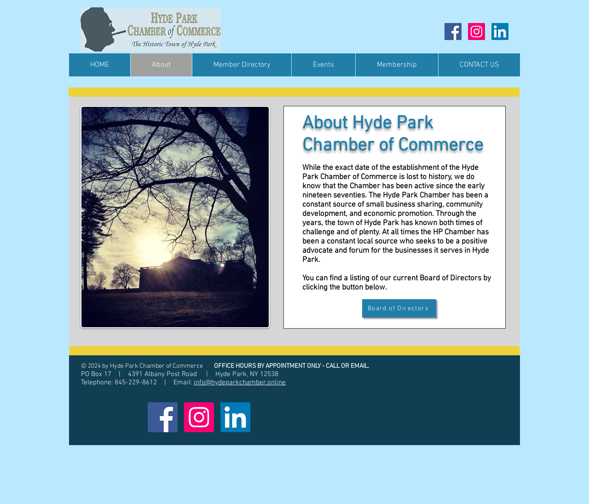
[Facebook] (453, 31)
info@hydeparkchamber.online (240, 382)
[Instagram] (476, 31)
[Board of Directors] (399, 308)
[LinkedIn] (499, 31)
